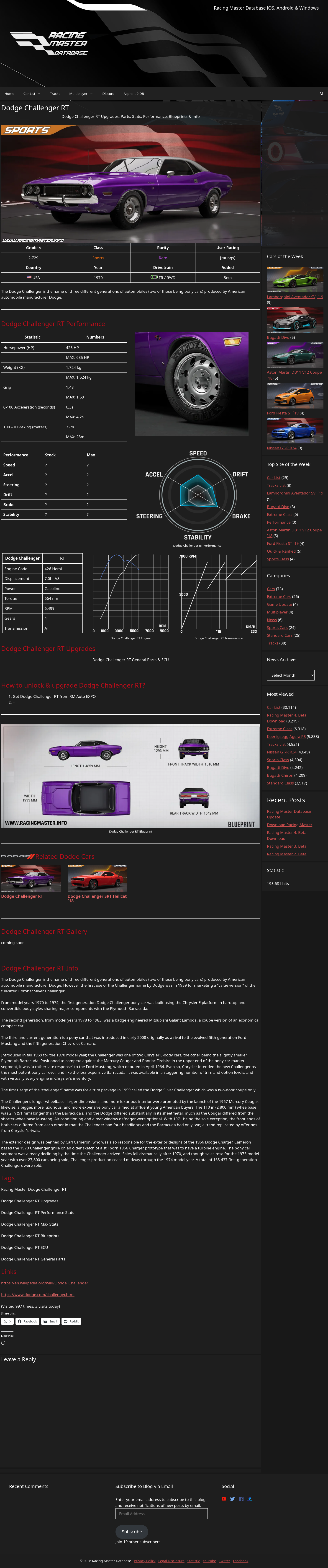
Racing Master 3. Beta (286, 846)
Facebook (240, 1560)
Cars (271, 588)
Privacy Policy (145, 1560)
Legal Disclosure (171, 1560)
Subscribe (132, 1532)
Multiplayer (83, 93)
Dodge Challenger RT (22, 896)
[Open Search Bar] (321, 93)
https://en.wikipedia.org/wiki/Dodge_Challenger (44, 1283)
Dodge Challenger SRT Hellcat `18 (97, 898)
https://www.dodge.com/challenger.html (37, 1294)
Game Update (279, 604)
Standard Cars (280, 635)
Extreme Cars (279, 596)
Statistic (193, 1560)
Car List (34, 93)
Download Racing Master (289, 824)
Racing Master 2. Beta (286, 853)
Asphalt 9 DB (134, 93)
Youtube (209, 1560)
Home (9, 93)
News (272, 619)
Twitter (224, 1560)
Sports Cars (277, 627)
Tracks (55, 93)
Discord (108, 93)
